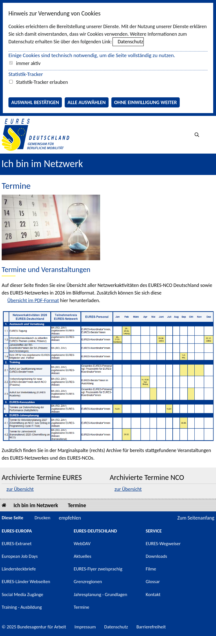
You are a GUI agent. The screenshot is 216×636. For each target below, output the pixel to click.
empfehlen (70, 518)
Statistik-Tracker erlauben (42, 82)
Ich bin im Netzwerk (42, 164)
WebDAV (82, 544)
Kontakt (153, 594)
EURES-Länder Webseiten (26, 582)
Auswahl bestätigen (35, 102)
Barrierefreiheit (151, 627)
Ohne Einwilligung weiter (145, 102)
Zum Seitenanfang (195, 518)
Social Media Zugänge (22, 594)
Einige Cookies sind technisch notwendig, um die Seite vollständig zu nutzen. (91, 55)
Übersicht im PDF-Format (33, 300)
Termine (77, 505)
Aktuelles (82, 556)
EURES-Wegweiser (163, 544)
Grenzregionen (88, 582)
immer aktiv (28, 63)
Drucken (42, 518)
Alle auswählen (87, 102)
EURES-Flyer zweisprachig (98, 569)
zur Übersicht (20, 489)
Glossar (153, 582)
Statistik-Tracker (25, 74)
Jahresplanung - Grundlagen (100, 594)
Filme (151, 569)
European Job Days (20, 556)
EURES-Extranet (17, 544)
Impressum (85, 627)
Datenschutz (130, 42)
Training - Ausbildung (22, 607)
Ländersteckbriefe (19, 569)
